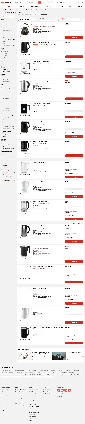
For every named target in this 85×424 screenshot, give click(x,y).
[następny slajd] (82, 356)
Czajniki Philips (11, 372)
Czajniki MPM (32, 374)
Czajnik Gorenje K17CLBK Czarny (40, 24)
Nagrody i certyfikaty (33, 393)
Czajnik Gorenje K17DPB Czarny (40, 121)
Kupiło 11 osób (52, 26)
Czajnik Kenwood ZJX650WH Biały (41, 61)
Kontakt (61, 396)
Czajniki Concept (69, 374)
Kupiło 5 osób (45, 164)
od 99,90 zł (69, 318)
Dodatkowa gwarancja (6, 387)
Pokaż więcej (4, 63)
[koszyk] (81, 2)
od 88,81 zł (69, 152)
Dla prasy (31, 398)
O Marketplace (46, 387)
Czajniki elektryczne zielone (42, 372)
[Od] (44, 21)
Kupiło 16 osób (52, 63)
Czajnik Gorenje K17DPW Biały (40, 181)
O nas (30, 387)
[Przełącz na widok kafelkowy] (82, 20)
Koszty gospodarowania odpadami (34, 407)
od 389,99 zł (70, 72)
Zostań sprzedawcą (47, 389)
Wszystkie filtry (7, 180)
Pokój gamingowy (32, 416)
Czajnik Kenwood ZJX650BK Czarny (41, 103)
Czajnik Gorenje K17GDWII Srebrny (41, 201)
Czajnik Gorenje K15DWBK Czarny (41, 42)
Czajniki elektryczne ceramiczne (19, 370)
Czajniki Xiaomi (19, 372)
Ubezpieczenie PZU (5, 393)
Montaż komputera (5, 389)
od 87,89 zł (69, 132)
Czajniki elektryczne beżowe (15, 374)
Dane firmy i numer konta (34, 389)
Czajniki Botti (51, 372)
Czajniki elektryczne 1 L (59, 374)
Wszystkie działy (32, 2)
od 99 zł (69, 192)
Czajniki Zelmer (60, 370)
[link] (21, 6)
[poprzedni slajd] (20, 356)
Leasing (3, 408)
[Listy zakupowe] (66, 2)
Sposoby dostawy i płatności (20, 389)
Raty (2, 406)
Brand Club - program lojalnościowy (6, 398)
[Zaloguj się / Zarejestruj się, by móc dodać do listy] (31, 24)
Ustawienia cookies (33, 402)
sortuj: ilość (3, 75)
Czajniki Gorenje (40, 374)
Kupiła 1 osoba (52, 83)
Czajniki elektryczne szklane (31, 370)
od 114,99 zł (69, 237)
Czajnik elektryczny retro (48, 376)
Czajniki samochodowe (38, 376)
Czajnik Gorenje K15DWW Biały (40, 162)
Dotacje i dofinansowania (34, 412)
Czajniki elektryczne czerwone (30, 372)
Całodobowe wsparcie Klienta (21, 405)
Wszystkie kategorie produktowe (19, 398)
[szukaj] (39, 2)
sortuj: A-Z (3, 49)
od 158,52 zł (69, 257)
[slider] (43, 18)
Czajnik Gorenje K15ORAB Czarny (40, 246)
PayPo (3, 404)
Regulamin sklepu (32, 404)
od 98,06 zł (69, 299)
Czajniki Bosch (52, 370)
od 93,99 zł (69, 173)
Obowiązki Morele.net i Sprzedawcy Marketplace (48, 392)
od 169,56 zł (69, 339)
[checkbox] (6, 35)
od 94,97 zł (69, 53)
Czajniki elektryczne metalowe (62, 372)
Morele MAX (4, 401)
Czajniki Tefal (68, 370)
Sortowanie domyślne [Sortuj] (71, 20)
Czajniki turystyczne (27, 376)
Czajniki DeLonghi (76, 370)
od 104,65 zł (70, 95)
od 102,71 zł (69, 215)
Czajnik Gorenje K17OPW (39, 308)
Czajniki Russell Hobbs (49, 374)
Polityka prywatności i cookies (35, 400)
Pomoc (16, 387)
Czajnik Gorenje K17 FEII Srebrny (40, 81)
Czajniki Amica (72, 372)
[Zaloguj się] (74, 2)
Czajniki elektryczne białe (43, 370)
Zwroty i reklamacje (19, 391)
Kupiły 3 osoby (52, 44)
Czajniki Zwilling (77, 374)
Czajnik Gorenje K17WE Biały (39, 288)
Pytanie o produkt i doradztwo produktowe (21, 402)
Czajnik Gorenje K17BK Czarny (40, 141)
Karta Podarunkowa (5, 395)
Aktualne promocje (19, 393)
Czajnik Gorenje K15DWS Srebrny (40, 225)
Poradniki (17, 395)
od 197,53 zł (70, 278)
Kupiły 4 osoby (45, 228)
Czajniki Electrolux (5, 374)
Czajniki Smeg (4, 372)
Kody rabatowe (32, 414)
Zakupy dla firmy (5, 410)
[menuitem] (21, 6)
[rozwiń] (14, 71)
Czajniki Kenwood (5, 376)
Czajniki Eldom (25, 374)
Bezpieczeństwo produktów (34, 410)
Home (30, 420)
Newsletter (31, 391)
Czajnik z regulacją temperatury (16, 376)
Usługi (3, 391)
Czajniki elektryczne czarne (6, 370)
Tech (30, 418)
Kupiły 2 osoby (45, 203)
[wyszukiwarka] (26, 2)
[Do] (57, 21)
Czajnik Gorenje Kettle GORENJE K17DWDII (43, 266)
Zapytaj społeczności (44, 26)
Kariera (30, 395)
